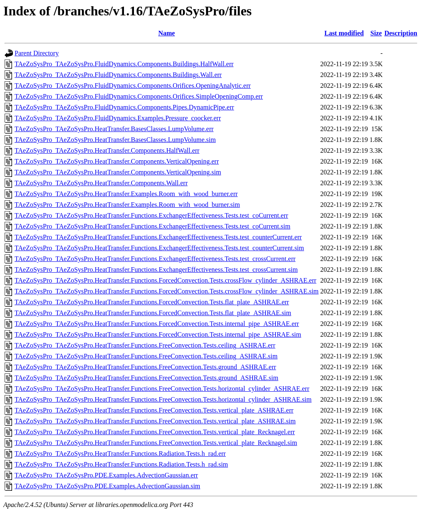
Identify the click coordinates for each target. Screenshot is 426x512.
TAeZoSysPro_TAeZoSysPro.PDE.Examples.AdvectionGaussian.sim (107, 486)
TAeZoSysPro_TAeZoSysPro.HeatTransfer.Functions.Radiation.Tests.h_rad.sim (121, 464)
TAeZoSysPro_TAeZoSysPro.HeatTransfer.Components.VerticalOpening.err (117, 161)
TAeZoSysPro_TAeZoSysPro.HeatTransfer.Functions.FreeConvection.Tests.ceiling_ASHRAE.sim (146, 356)
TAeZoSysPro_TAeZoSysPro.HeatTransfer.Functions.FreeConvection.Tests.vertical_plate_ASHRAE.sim (155, 421)
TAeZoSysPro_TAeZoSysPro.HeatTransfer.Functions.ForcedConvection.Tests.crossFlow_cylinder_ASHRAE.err (165, 280)
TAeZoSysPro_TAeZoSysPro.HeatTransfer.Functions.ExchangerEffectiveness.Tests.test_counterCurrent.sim (159, 247)
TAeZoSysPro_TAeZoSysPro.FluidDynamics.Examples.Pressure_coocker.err (118, 118)
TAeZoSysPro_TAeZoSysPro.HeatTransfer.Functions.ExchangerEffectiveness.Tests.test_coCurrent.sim (152, 226)
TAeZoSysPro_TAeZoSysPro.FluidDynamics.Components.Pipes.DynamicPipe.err (124, 107)
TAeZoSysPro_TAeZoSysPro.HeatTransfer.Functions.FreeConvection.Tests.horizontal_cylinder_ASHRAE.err (162, 388)
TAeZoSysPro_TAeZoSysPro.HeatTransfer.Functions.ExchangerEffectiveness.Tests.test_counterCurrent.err (158, 237)
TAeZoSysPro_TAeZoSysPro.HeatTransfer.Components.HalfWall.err (107, 150)
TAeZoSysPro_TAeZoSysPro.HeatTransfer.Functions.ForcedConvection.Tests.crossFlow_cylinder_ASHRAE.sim (167, 291)
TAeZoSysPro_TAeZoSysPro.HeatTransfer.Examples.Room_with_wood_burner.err (126, 193)
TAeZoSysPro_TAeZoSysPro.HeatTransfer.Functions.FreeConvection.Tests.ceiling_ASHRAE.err (145, 345)
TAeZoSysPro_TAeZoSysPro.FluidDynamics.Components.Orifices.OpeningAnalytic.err (133, 85)
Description (400, 33)
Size (376, 33)
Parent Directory (37, 53)
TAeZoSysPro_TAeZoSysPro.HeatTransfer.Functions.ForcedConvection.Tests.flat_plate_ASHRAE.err (152, 302)
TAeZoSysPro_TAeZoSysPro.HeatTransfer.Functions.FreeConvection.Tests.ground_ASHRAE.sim (146, 377)
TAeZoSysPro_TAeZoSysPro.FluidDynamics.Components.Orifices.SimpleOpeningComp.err (139, 96)
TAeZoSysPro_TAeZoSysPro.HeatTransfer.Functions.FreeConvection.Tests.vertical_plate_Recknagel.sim (156, 442)
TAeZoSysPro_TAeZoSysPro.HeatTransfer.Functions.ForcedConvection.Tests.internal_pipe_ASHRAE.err (157, 323)
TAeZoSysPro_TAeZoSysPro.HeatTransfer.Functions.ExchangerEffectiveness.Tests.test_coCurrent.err (151, 215)
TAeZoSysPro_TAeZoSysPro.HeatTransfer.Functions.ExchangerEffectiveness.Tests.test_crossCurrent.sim (156, 269)
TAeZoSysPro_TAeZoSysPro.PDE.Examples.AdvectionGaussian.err (106, 475)
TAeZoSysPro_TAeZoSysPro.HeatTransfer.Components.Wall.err (101, 182)
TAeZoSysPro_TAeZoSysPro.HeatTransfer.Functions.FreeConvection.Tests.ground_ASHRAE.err (145, 366)
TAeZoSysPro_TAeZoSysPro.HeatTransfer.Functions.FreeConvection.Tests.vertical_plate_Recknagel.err (155, 431)
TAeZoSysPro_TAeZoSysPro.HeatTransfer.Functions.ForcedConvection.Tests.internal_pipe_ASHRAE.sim (158, 334)
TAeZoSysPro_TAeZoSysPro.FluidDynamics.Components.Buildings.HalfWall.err (124, 63)
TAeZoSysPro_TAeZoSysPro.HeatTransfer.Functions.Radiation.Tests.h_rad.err (120, 453)
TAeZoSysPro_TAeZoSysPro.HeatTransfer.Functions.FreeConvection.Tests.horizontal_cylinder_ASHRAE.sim (163, 399)
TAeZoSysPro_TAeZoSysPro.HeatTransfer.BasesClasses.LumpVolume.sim (115, 139)
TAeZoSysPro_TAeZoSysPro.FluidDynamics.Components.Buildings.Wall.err (118, 74)
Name (166, 33)
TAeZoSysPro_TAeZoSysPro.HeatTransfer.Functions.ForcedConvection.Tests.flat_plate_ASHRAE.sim (153, 312)
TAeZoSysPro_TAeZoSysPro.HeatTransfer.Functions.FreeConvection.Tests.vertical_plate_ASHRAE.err (154, 410)
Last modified (344, 33)
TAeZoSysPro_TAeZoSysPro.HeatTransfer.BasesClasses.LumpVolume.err (114, 128)
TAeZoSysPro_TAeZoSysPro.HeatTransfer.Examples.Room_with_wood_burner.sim (127, 204)
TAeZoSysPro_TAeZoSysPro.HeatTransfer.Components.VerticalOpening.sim (118, 172)
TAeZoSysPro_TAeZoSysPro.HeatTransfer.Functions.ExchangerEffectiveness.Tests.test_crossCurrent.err (155, 258)
